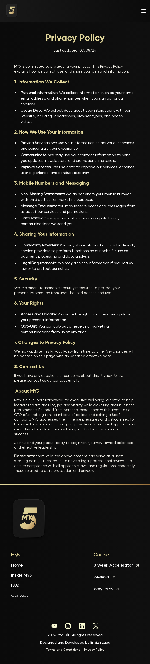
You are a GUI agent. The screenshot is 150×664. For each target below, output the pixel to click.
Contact (19, 595)
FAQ (15, 585)
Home (17, 565)
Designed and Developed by (75, 643)
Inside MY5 (21, 575)
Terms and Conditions (63, 649)
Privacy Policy (94, 649)
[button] (142, 11)
